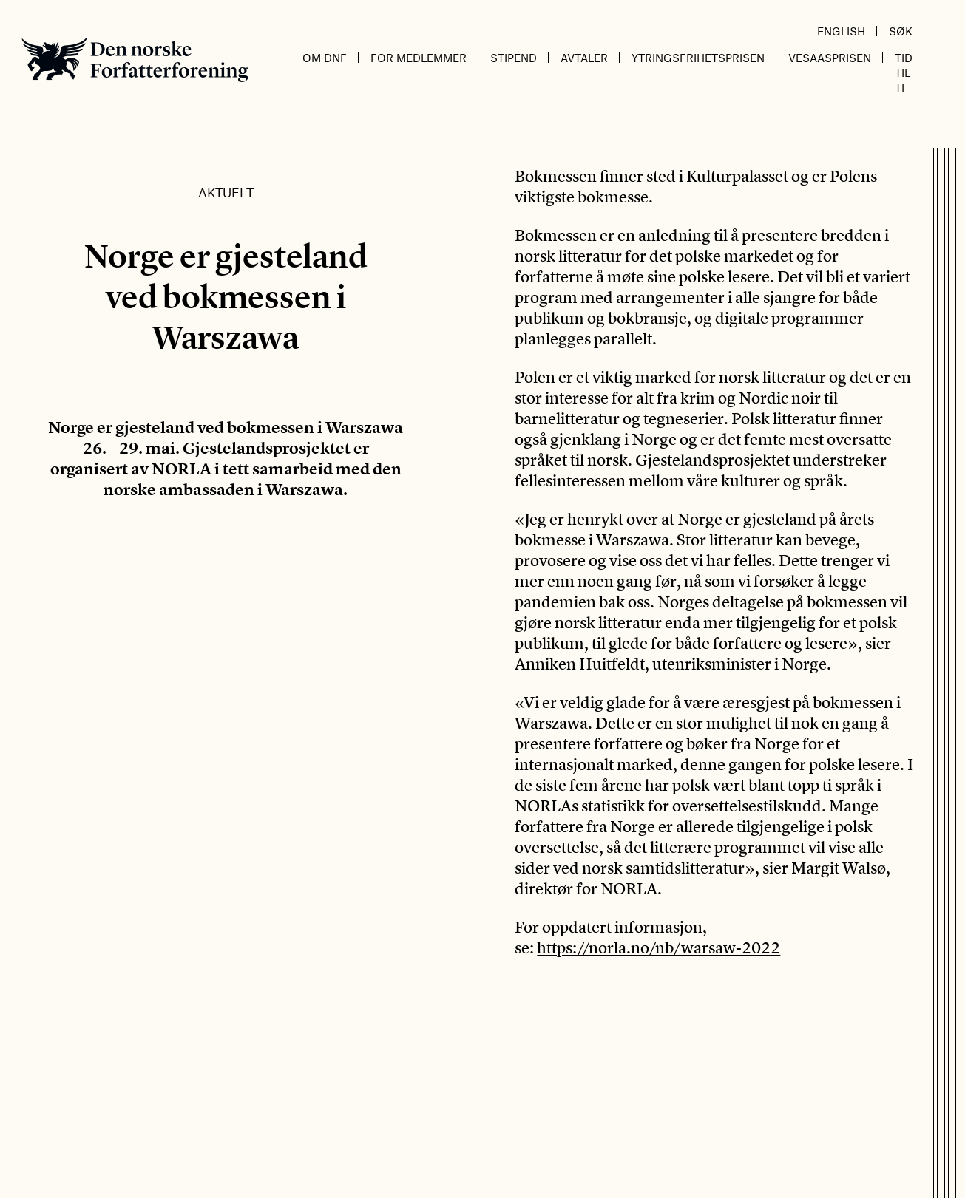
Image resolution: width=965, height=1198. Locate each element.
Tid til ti (903, 72)
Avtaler (584, 57)
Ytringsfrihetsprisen (698, 57)
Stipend (513, 57)
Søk (900, 31)
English (841, 31)
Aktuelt (226, 192)
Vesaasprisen (829, 57)
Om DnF (324, 57)
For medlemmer (418, 57)
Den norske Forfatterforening (134, 59)
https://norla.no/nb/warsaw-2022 (658, 947)
